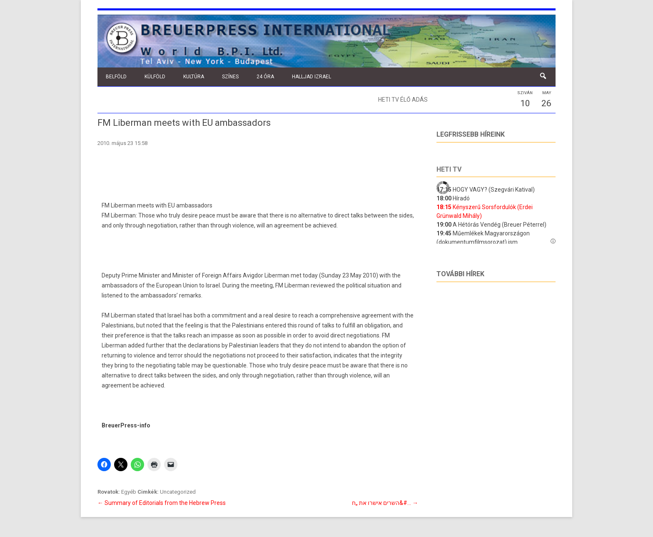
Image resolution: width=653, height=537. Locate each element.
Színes (230, 77)
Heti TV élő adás (403, 99)
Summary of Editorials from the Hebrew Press (161, 503)
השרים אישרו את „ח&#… (385, 503)
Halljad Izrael (311, 77)
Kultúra (193, 77)
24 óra (265, 77)
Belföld (116, 77)
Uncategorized (178, 492)
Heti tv (448, 169)
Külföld (155, 77)
